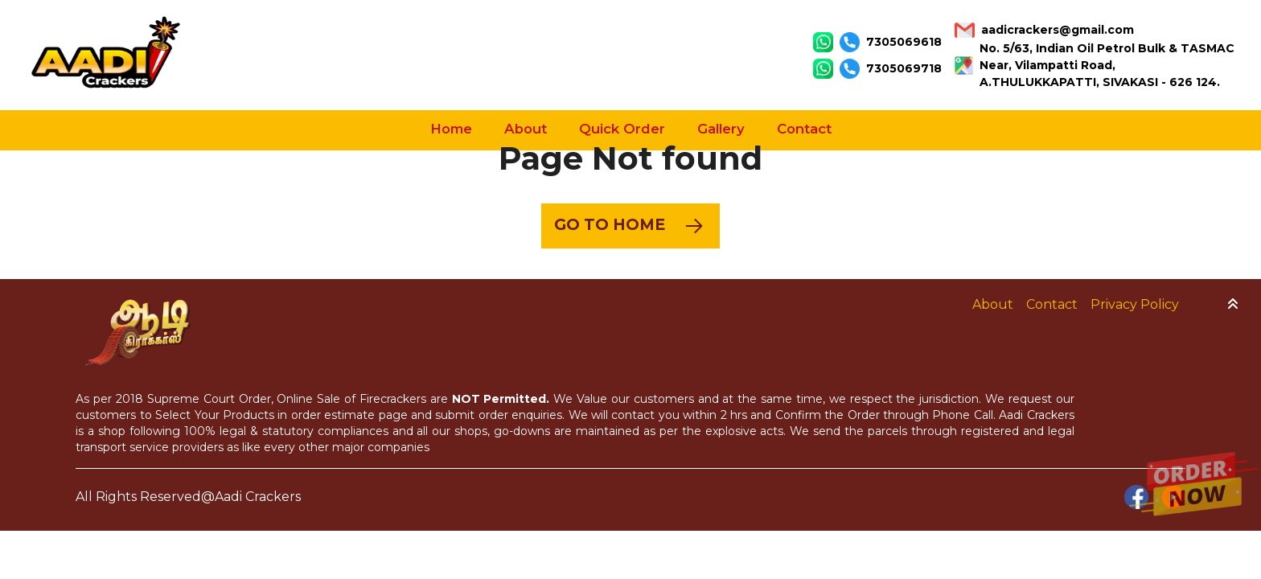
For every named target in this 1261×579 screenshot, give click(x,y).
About (525, 129)
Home (451, 129)
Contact (804, 129)
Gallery (721, 129)
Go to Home (630, 226)
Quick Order (622, 129)
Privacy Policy (1135, 304)
